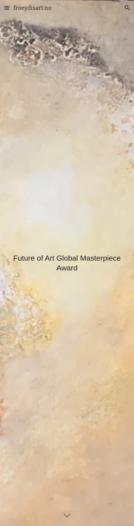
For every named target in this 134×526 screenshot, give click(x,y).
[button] (6, 7)
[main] (67, 263)
